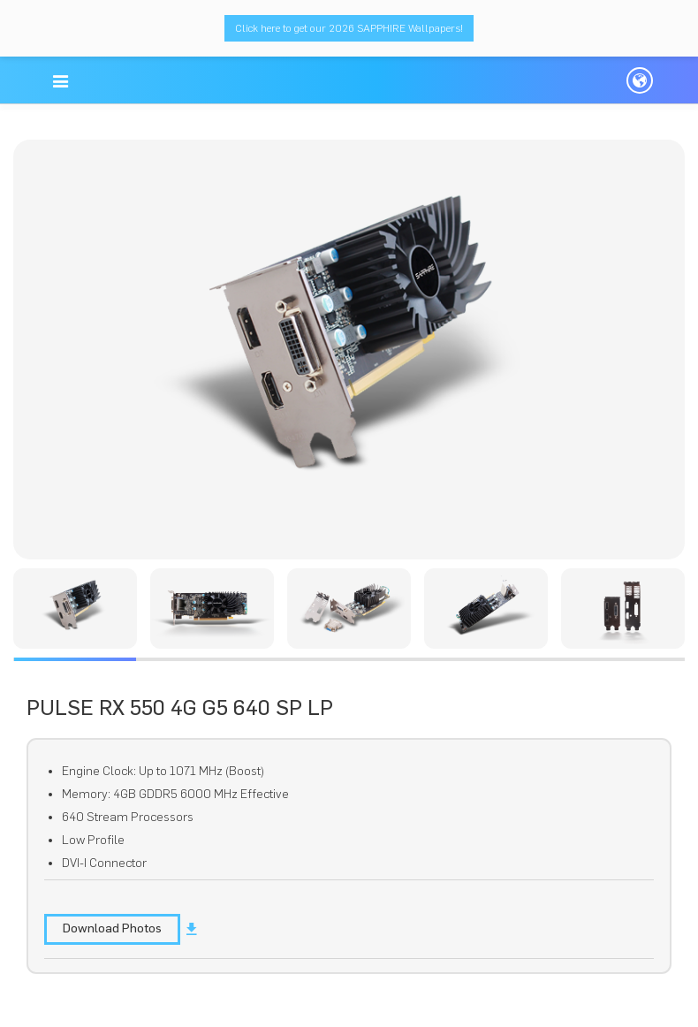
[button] (60, 81)
